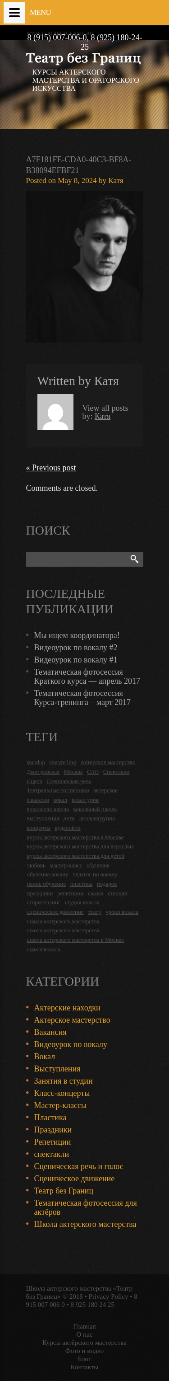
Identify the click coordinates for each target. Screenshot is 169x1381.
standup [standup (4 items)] (36, 762)
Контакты (85, 1367)
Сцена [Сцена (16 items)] (34, 781)
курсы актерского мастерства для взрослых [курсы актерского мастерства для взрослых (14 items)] (80, 846)
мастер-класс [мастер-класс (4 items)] (66, 865)
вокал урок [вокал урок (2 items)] (85, 799)
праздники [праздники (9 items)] (40, 893)
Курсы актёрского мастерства (84, 1342)
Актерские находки (67, 1007)
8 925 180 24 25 (93, 1304)
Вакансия (50, 1032)
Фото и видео (84, 1350)
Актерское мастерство (72, 1019)
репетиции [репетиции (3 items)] (70, 893)
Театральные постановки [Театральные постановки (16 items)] (58, 790)
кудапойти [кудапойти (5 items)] (68, 827)
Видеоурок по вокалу (70, 1044)
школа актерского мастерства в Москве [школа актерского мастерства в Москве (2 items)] (75, 939)
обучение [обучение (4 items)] (98, 865)
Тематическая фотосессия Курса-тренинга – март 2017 (82, 698)
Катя (115, 180)
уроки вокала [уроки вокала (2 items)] (121, 911)
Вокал (44, 1056)
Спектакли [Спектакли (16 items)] (116, 771)
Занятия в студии (63, 1080)
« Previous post (51, 467)
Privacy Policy (108, 1296)
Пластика (50, 1117)
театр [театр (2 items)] (94, 911)
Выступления (57, 1068)
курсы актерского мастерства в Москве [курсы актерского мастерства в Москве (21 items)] (75, 837)
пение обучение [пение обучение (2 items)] (46, 883)
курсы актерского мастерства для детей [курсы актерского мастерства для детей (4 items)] (76, 855)
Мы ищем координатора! (77, 635)
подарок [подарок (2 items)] (107, 883)
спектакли (51, 1154)
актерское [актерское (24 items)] (105, 790)
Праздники (53, 1129)
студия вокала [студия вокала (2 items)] (82, 902)
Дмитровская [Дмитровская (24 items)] (43, 771)
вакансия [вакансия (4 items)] (38, 799)
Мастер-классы (60, 1105)
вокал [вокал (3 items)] (60, 799)
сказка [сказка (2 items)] (96, 893)
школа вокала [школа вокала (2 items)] (43, 949)
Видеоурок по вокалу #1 (76, 659)
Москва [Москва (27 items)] (73, 771)
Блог (84, 1358)
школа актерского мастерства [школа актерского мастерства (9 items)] (63, 930)
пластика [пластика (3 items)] (81, 883)
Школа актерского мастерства (85, 1224)
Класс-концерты (62, 1093)
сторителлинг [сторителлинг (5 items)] (44, 902)
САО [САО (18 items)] (93, 771)
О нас (85, 1334)
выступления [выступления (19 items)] (43, 818)
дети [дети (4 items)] (69, 818)
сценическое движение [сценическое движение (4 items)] (55, 911)
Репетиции (52, 1141)
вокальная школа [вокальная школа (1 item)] (48, 809)
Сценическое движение (74, 1178)
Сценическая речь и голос (78, 1166)
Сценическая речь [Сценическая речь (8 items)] (68, 781)
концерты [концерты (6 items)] (39, 827)
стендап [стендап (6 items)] (117, 893)
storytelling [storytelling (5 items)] (62, 762)
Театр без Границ (64, 1190)
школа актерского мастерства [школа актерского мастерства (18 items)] (63, 921)
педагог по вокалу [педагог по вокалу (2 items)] (95, 874)
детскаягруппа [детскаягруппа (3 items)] (97, 818)
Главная (84, 1326)
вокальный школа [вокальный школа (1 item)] (95, 809)
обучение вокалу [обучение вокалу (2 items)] (48, 874)
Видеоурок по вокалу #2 (76, 647)
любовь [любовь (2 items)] (36, 865)
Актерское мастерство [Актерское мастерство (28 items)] (107, 762)
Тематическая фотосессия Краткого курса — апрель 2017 (87, 676)
